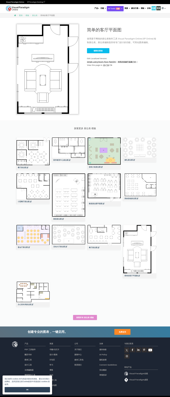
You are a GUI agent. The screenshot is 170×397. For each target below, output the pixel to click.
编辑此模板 (98, 50)
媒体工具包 (78, 359)
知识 (51, 375)
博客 (51, 370)
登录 (158, 8)
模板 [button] (143, 8)
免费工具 (53, 380)
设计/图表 (53, 354)
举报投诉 (103, 375)
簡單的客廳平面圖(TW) (127, 62)
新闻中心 (78, 354)
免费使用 (122, 332)
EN (104, 65)
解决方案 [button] (135, 8)
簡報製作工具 (30, 375)
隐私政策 (103, 359)
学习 (51, 365)
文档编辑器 (29, 370)
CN (110, 65)
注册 (153, 8)
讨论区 (52, 359)
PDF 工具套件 (30, 349)
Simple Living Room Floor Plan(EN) (101, 62)
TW (107, 65)
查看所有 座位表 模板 (85, 317)
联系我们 (78, 365)
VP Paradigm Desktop (36, 2)
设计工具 (28, 365)
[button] (103, 8)
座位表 (34, 15)
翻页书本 (28, 354)
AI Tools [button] (115, 8)
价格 (149, 8)
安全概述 (103, 370)
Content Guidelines (108, 365)
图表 (21, 15)
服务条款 (103, 349)
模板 (27, 15)
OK (27, 390)
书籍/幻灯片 (54, 349)
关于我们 (78, 349)
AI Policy (103, 354)
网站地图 (53, 385)
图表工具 (28, 359)
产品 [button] (96, 8)
